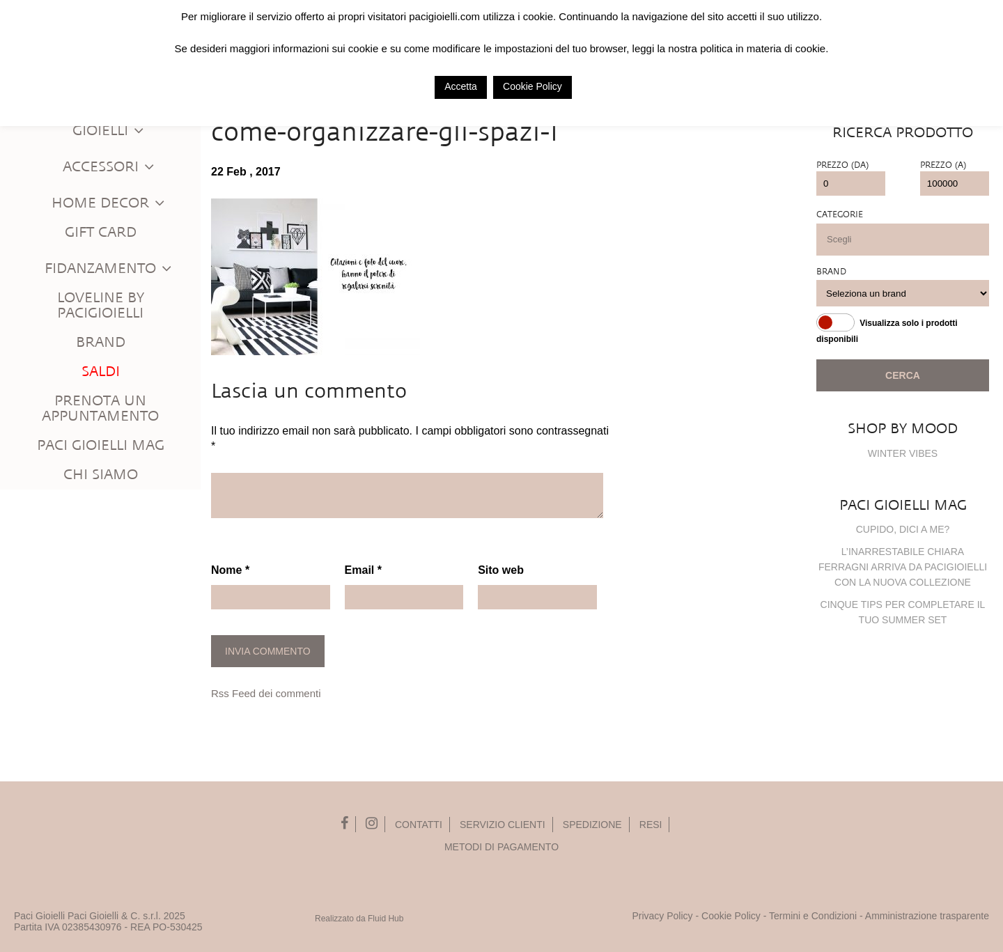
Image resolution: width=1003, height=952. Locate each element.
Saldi (100, 372)
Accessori (109, 167)
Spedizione (592, 824)
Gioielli (108, 131)
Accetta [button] (460, 86)
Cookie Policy (731, 915)
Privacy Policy (662, 915)
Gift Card (101, 232)
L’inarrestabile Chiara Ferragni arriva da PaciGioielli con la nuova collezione (902, 567)
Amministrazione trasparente (927, 915)
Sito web (501, 570)
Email (363, 570)
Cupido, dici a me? (903, 529)
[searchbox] (910, 239)
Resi (650, 824)
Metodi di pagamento (501, 846)
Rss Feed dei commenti (266, 693)
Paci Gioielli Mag (100, 445)
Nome (230, 570)
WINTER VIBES (903, 453)
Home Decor (109, 203)
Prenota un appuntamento (100, 408)
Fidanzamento (109, 268)
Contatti (418, 824)
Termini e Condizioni (813, 915)
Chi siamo (100, 475)
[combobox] (902, 240)
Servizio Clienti (502, 824)
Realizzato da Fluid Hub (359, 918)
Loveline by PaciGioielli (100, 305)
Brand (100, 342)
